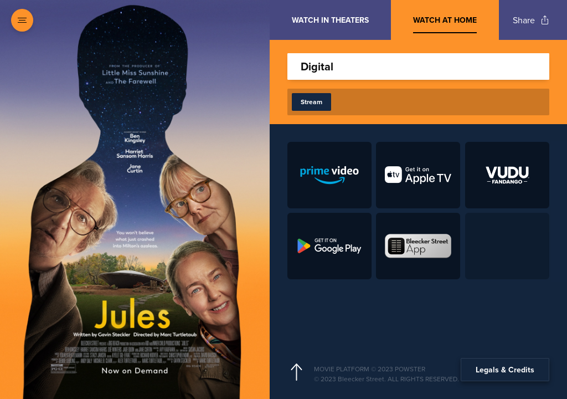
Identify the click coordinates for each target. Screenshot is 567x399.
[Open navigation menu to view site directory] (22, 20)
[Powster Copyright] (427, 369)
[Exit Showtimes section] (270, 19)
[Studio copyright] (427, 379)
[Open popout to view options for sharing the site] (531, 20)
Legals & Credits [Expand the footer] (505, 369)
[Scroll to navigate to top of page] (296, 372)
